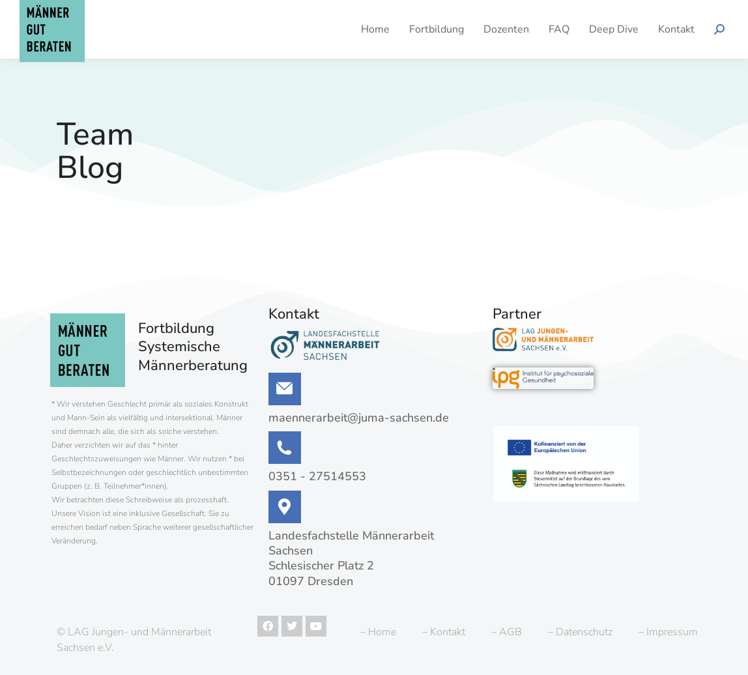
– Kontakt (443, 632)
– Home (378, 632)
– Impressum (668, 632)
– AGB (506, 632)
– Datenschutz (580, 632)
